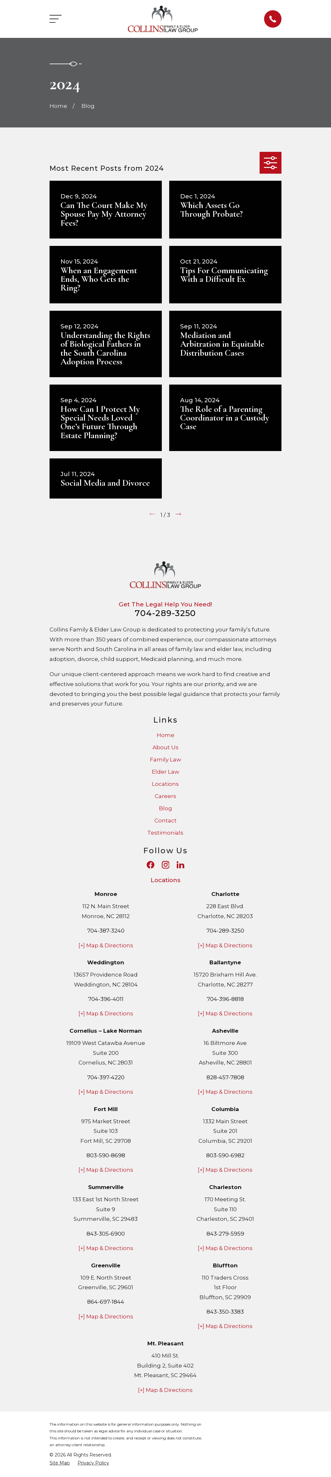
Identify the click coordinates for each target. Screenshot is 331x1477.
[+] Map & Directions (105, 945)
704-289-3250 (165, 613)
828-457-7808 (225, 1077)
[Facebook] (150, 865)
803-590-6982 (225, 1155)
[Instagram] (166, 865)
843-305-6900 (106, 1233)
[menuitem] (60, 1463)
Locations (165, 784)
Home (165, 735)
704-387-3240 (105, 930)
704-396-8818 (225, 999)
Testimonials (165, 833)
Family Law (165, 759)
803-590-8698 (106, 1155)
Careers (165, 796)
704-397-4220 (105, 1077)
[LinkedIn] (180, 865)
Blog (165, 808)
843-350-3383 (225, 1311)
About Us (165, 747)
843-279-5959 (225, 1233)
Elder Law (165, 772)
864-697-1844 (105, 1302)
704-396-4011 (106, 999)
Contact (165, 820)
